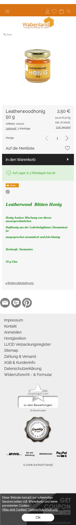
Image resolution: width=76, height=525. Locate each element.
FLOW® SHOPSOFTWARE (38, 465)
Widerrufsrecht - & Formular (28, 375)
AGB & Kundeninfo (19, 362)
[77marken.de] (16, 303)
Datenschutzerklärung (22, 368)
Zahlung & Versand (20, 356)
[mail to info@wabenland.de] (5, 303)
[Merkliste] (54, 11)
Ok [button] (38, 517)
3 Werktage (18, 128)
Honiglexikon (15, 338)
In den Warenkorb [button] (20, 160)
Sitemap (11, 350)
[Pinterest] (27, 303)
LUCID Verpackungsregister (27, 344)
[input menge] (57, 138)
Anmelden (47, 11)
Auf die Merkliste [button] (20, 148)
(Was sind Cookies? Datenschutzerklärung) (30, 509)
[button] (7, 11)
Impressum (13, 320)
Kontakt (10, 326)
